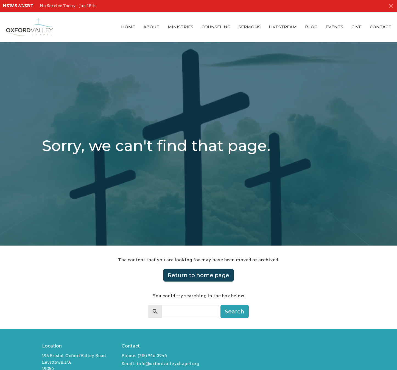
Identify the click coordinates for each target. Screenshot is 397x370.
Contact (381, 26)
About (151, 26)
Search (234, 311)
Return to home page (198, 275)
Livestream (283, 26)
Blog (311, 26)
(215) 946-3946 (152, 355)
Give (356, 26)
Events (334, 26)
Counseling (216, 26)
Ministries (180, 26)
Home (128, 26)
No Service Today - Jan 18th (68, 5)
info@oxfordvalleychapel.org (168, 363)
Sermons (250, 26)
